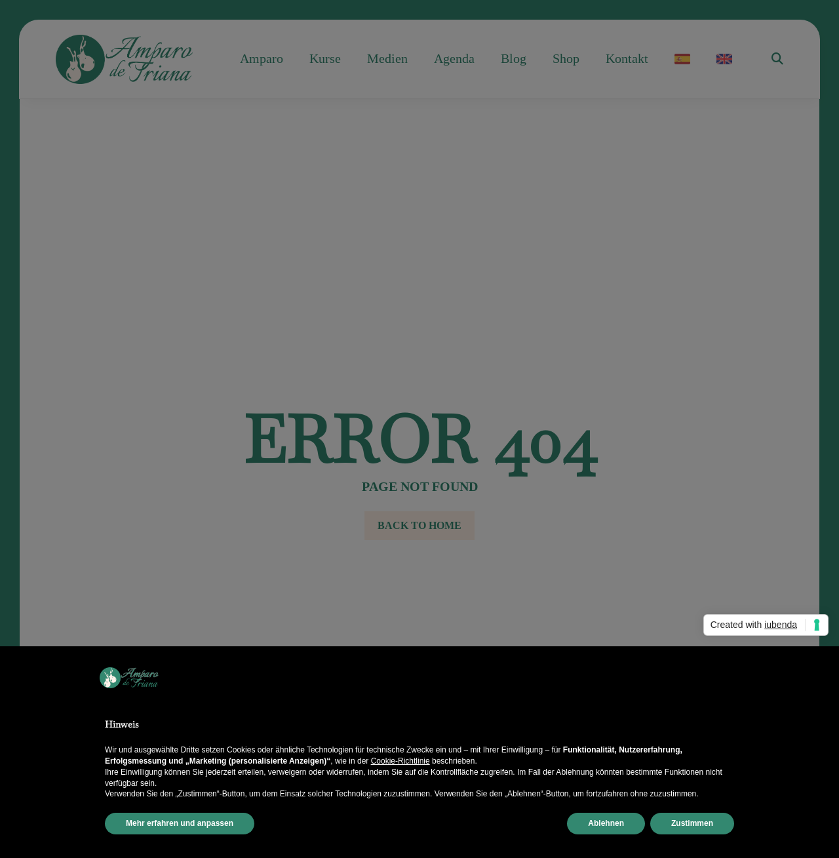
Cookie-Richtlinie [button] (400, 761)
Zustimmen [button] (692, 823)
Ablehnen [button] (606, 823)
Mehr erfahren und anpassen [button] (179, 823)
